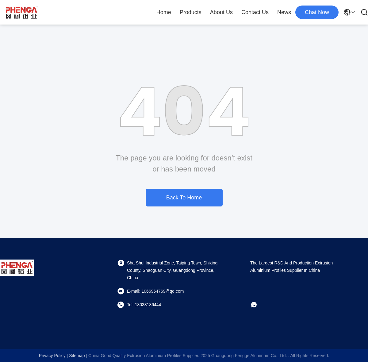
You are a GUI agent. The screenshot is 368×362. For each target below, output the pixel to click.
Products (190, 12)
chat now (317, 12)
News (284, 12)
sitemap (77, 355)
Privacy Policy (52, 355)
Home (163, 12)
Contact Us (255, 12)
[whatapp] (258, 304)
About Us (221, 12)
